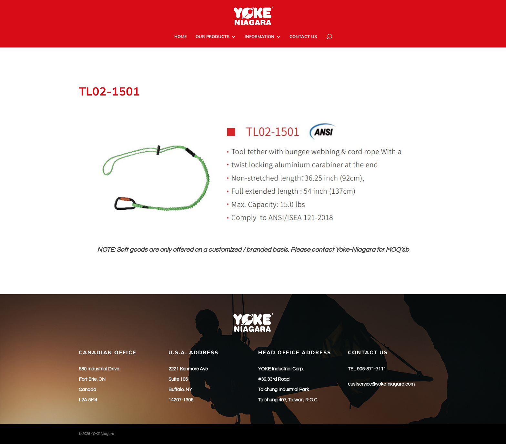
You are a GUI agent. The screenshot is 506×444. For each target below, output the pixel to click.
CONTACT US (303, 37)
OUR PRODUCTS (212, 37)
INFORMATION (259, 37)
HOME (180, 37)
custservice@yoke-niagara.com (381, 384)
